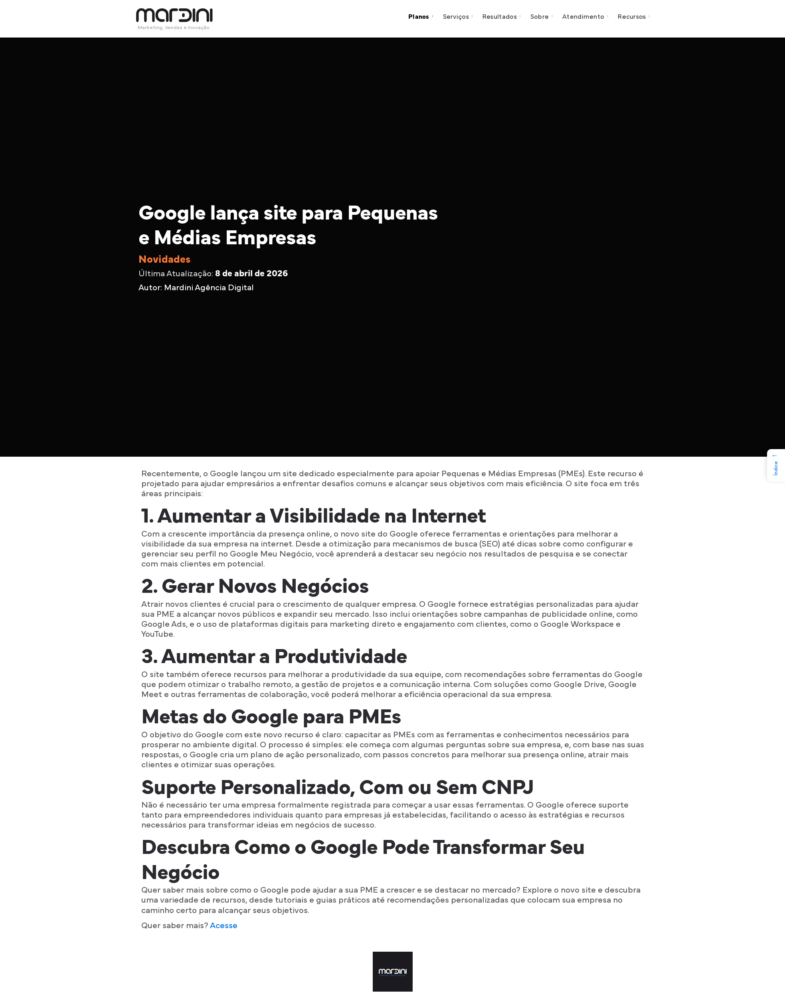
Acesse (223, 925)
